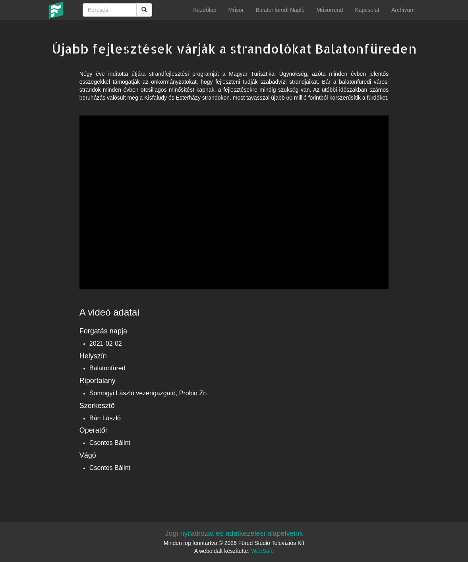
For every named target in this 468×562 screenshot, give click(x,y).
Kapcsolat (367, 10)
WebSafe (262, 551)
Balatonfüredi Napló (279, 10)
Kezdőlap (204, 10)
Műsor (236, 10)
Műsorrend (329, 10)
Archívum (403, 10)
